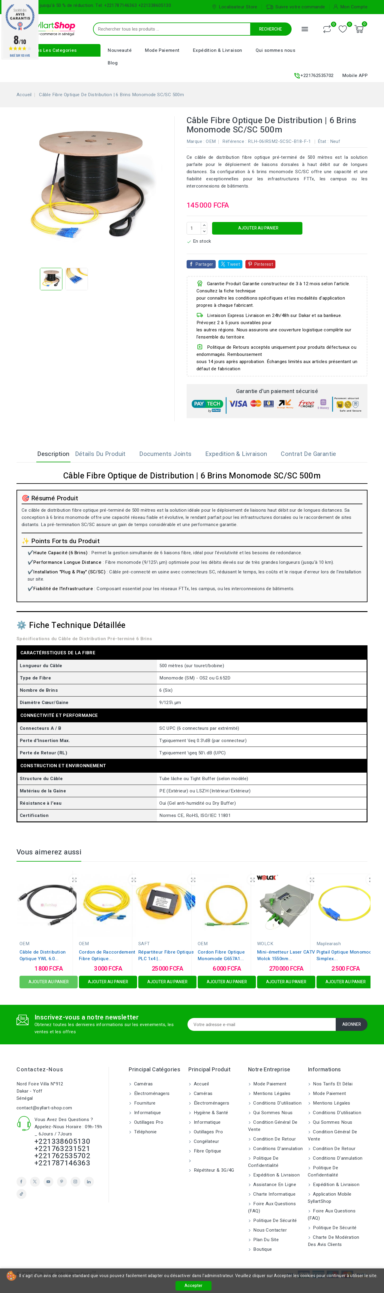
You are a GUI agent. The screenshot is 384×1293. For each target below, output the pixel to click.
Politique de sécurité (274, 1220)
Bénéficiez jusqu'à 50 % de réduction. (55, 5)
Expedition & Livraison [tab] (240, 454)
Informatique (147, 1112)
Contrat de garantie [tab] (312, 454)
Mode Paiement (162, 50)
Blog (113, 63)
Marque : (196, 141)
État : (323, 141)
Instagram (75, 1182)
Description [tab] (49, 454)
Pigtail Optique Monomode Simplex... (345, 955)
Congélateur (205, 1141)
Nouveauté (120, 50)
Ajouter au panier (257, 228)
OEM (211, 141)
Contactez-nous (39, 1070)
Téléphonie (145, 1132)
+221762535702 (313, 75)
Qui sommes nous (275, 50)
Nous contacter (269, 1230)
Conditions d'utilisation (277, 1103)
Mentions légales (271, 1093)
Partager (204, 264)
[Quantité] (194, 228)
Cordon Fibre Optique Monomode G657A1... (221, 955)
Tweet (233, 264)
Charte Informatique (274, 1194)
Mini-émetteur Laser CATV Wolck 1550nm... (286, 955)
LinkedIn (89, 1182)
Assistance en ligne (274, 1184)
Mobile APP (355, 75)
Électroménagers (151, 1093)
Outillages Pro (148, 1122)
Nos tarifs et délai (332, 1084)
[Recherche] (205, 29)
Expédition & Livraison (217, 50)
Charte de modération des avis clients (333, 1241)
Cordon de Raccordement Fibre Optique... (107, 955)
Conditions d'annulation (277, 1148)
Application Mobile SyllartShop (330, 1198)
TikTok (21, 1194)
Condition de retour (274, 1139)
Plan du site (265, 1239)
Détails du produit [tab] (104, 454)
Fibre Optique (206, 1151)
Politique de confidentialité (263, 1162)
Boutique (262, 1249)
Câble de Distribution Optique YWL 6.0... (43, 955)
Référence (233, 141)
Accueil (200, 1084)
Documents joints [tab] (169, 454)
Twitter (35, 1182)
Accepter (193, 1286)
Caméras (143, 1084)
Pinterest (263, 264)
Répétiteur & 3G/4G (213, 1170)
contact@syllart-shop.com (44, 1108)
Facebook (21, 1182)
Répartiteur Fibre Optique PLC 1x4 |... (166, 955)
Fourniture (144, 1103)
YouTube (48, 1182)
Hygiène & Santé (210, 1112)
